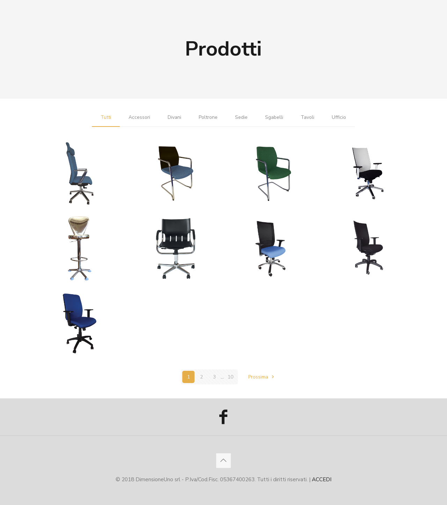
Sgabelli (274, 117)
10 (230, 377)
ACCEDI (321, 479)
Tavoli (307, 117)
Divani (174, 117)
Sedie (241, 117)
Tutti (106, 117)
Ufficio (339, 117)
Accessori (139, 117)
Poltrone (208, 117)
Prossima (262, 377)
